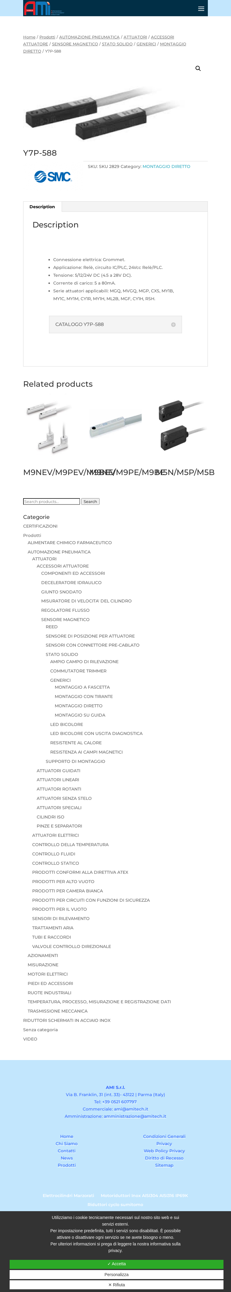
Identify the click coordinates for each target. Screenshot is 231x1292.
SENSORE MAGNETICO (75, 44)
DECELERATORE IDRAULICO (71, 582)
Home (29, 37)
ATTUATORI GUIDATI (58, 770)
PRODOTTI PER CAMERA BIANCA (67, 891)
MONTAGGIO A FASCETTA (82, 687)
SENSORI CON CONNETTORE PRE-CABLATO (93, 645)
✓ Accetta (116, 1263)
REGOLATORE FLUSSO (65, 610)
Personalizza (116, 1274)
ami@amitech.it (131, 1109)
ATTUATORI (135, 37)
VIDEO (30, 1039)
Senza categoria (40, 1029)
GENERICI (146, 44)
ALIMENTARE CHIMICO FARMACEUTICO (70, 542)
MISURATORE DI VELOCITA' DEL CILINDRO (86, 601)
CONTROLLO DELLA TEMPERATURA (70, 844)
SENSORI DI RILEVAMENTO (61, 918)
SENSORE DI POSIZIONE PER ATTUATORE (90, 636)
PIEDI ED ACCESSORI (50, 983)
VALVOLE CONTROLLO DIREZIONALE (71, 946)
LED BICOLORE (66, 724)
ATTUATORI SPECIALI (59, 807)
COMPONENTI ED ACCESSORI (73, 573)
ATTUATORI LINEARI (58, 779)
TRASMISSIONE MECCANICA (58, 1011)
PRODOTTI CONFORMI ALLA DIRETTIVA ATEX (80, 872)
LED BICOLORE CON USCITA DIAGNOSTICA (96, 733)
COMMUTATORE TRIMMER (78, 671)
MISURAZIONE (43, 964)
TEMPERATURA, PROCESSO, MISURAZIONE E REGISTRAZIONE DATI (99, 1001)
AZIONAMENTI (43, 955)
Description (42, 206)
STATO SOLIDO (117, 44)
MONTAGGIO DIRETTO (166, 166)
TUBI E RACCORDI (51, 937)
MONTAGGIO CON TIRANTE (84, 696)
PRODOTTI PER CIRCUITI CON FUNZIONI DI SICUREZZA (91, 900)
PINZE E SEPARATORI (59, 826)
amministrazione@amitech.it (135, 1116)
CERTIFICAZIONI (40, 526)
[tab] (42, 207)
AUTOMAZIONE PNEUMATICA (89, 37)
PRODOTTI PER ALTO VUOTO (63, 881)
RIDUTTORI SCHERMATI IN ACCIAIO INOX (66, 1020)
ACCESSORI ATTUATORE (63, 566)
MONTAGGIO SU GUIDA (80, 715)
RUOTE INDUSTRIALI (49, 992)
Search (90, 501)
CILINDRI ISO (50, 817)
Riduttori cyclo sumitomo (115, 1204)
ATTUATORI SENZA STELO (64, 798)
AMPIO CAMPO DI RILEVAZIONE (84, 661)
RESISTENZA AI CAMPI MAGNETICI (86, 752)
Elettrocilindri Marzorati (68, 1195)
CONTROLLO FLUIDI (53, 854)
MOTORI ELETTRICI (48, 974)
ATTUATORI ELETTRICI (55, 835)
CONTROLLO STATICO (55, 863)
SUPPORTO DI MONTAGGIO (75, 761)
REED (52, 626)
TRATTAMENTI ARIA (52, 928)
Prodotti (47, 37)
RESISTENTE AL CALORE (76, 742)
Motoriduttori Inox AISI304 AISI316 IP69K (144, 1195)
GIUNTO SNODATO (61, 592)
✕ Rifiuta (116, 1284)
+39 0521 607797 (119, 1102)
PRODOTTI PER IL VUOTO (59, 909)
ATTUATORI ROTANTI (59, 789)
